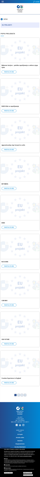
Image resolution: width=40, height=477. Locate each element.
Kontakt (36, 2)
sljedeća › (22, 395)
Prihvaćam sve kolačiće (28, 475)
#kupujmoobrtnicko (20, 444)
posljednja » (25, 395)
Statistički (7, 465)
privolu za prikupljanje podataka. (26, 456)
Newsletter (20, 440)
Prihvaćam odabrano (8, 472)
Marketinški (8, 468)
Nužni (6, 458)
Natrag (4, 19)
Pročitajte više (9, 72)
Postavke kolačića (5, 447)
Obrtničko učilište (20, 437)
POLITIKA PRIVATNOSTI (20, 447)
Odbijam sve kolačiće (28, 472)
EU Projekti (20, 434)
